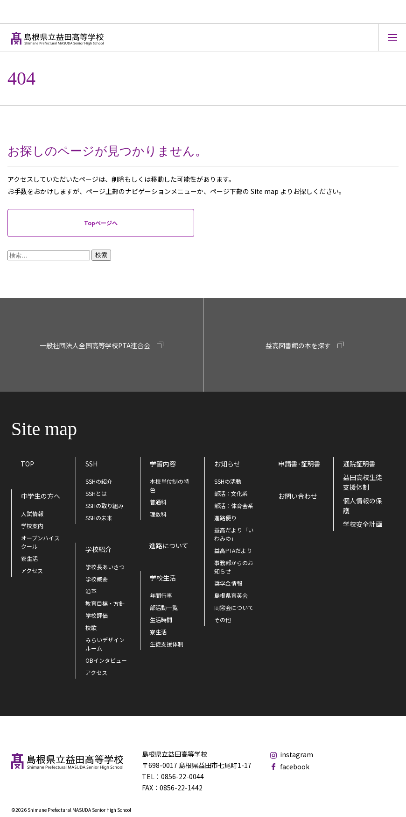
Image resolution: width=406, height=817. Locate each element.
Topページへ (101, 223)
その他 (222, 620)
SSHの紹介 (98, 481)
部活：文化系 (231, 493)
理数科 (158, 514)
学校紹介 (98, 549)
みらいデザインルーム (105, 644)
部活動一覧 (164, 607)
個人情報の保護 (362, 505)
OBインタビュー (106, 660)
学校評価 (96, 615)
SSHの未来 (98, 518)
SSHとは (96, 493)
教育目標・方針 (105, 603)
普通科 (158, 502)
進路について (169, 545)
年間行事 (161, 595)
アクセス (32, 570)
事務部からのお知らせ (233, 567)
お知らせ (227, 463)
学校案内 (32, 526)
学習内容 (163, 463)
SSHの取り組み (104, 505)
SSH (91, 463)
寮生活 (29, 558)
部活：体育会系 (233, 505)
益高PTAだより (233, 550)
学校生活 (163, 577)
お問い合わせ (297, 496)
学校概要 (96, 579)
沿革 (91, 591)
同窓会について (233, 607)
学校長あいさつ (105, 567)
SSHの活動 (227, 481)
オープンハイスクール (40, 542)
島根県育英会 (231, 595)
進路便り (225, 518)
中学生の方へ (40, 496)
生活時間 (161, 620)
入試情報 (32, 513)
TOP (27, 463)
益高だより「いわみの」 (233, 534)
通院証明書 (359, 463)
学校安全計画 (362, 524)
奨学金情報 (228, 583)
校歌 (91, 627)
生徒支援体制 (166, 644)
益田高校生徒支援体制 (362, 482)
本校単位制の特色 (169, 485)
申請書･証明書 (299, 463)
